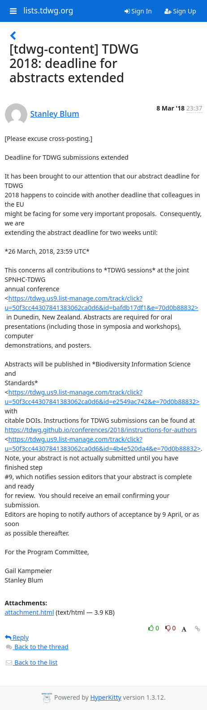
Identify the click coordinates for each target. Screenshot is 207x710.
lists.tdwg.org (48, 10)
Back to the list (31, 662)
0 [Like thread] (154, 628)
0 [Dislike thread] (170, 628)
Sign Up (180, 11)
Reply (17, 637)
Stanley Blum (54, 113)
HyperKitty (105, 697)
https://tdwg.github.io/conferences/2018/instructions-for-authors (101, 429)
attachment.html (29, 612)
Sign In (138, 11)
